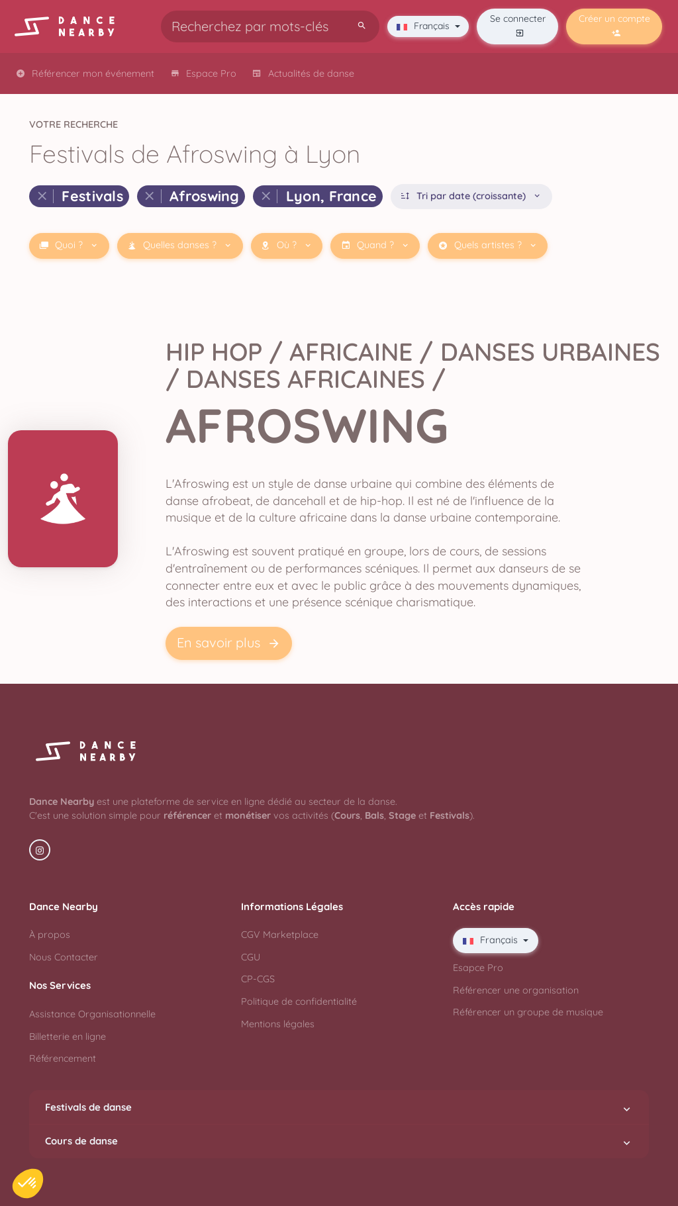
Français (424, 26)
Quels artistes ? (488, 245)
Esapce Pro (478, 968)
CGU (250, 957)
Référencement (62, 1058)
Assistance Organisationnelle (92, 1014)
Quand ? (375, 245)
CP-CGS (258, 979)
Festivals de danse (339, 1107)
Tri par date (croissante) (471, 196)
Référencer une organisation (516, 990)
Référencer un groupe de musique (528, 1012)
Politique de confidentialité (299, 1001)
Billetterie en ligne (67, 1037)
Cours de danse (339, 1141)
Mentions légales (278, 1024)
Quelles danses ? (179, 245)
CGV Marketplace (279, 935)
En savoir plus (229, 643)
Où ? (287, 245)
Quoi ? (69, 245)
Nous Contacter (63, 957)
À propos (49, 935)
